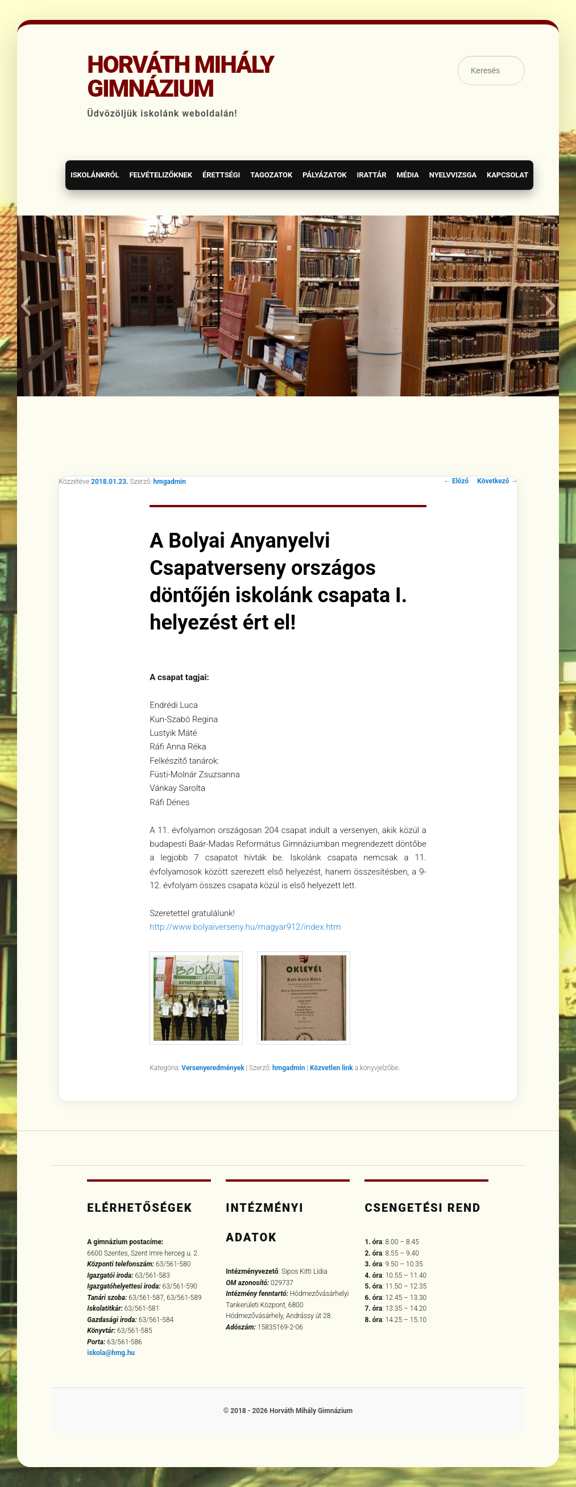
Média (407, 175)
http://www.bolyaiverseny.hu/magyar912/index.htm (245, 927)
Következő (497, 481)
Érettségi (221, 175)
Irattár (371, 175)
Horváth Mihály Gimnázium (180, 77)
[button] (25, 306)
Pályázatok (324, 175)
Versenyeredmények (212, 1068)
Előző (456, 481)
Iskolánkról (95, 175)
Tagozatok (271, 175)
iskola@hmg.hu (111, 1353)
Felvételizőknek (160, 175)
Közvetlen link (332, 1068)
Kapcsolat (507, 175)
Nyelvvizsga (452, 175)
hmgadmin (170, 482)
